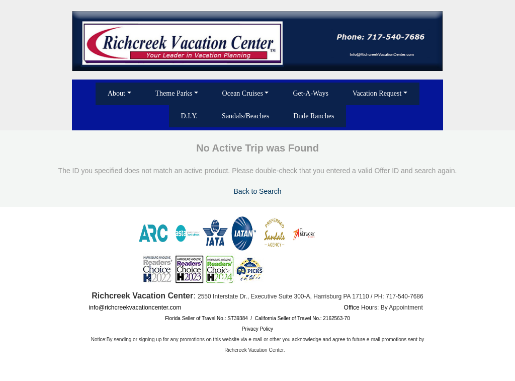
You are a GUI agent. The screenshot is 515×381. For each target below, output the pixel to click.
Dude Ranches (313, 116)
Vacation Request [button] (377, 93)
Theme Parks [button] (173, 93)
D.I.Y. (189, 116)
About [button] (116, 93)
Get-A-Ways (310, 93)
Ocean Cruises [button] (242, 93)
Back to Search (258, 191)
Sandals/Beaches (245, 116)
